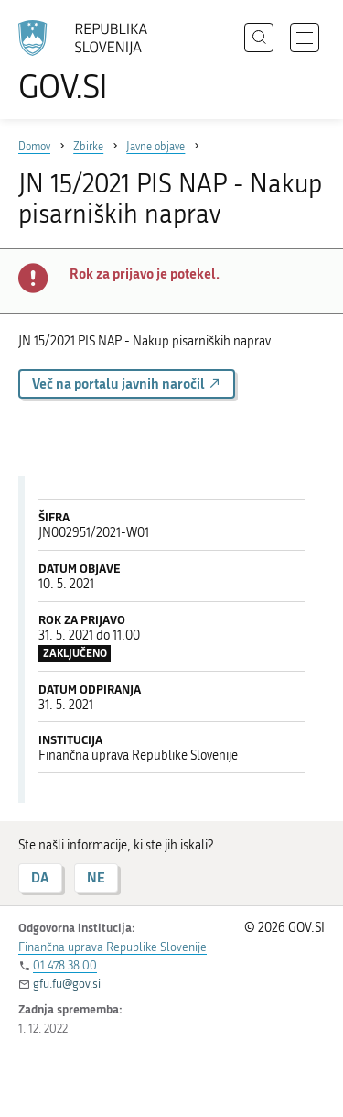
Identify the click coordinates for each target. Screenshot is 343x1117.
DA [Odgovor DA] (40, 877)
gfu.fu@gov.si (67, 984)
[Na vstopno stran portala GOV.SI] (91, 62)
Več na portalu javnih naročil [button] (126, 383)
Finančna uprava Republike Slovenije (112, 947)
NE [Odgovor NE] (96, 877)
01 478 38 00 (65, 965)
